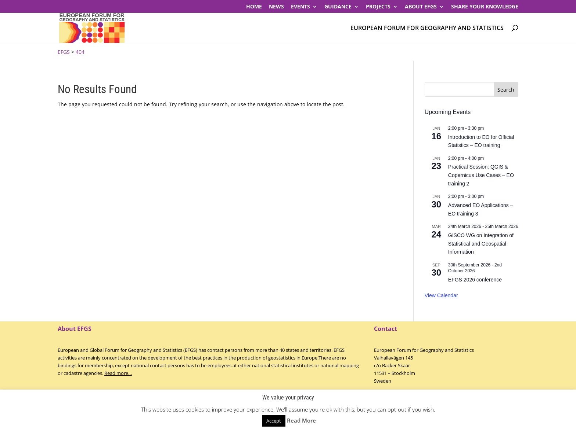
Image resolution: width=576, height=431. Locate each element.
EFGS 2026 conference (475, 280)
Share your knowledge (484, 7)
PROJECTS (378, 7)
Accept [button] (273, 420)
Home (254, 7)
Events (300, 7)
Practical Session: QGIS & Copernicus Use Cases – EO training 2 (481, 175)
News (276, 7)
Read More (301, 420)
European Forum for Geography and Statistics (427, 28)
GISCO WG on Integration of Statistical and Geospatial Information (481, 243)
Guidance (338, 7)
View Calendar (441, 295)
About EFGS (421, 7)
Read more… (118, 373)
